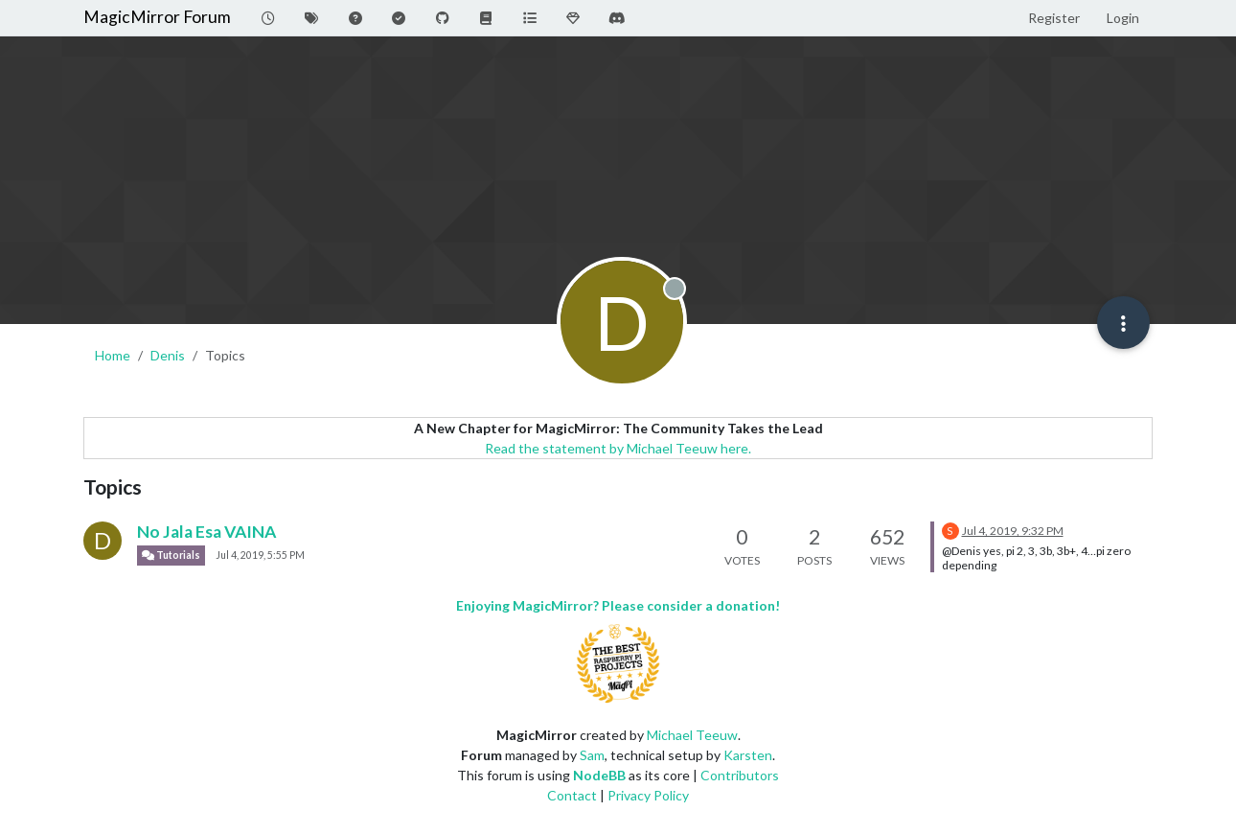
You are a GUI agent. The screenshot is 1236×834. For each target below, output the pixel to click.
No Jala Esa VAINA (206, 531)
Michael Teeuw (692, 735)
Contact (572, 795)
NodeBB (599, 775)
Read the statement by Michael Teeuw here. (618, 448)
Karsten (747, 755)
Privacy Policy (648, 795)
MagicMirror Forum (157, 17)
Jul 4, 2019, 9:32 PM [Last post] (1013, 530)
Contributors (739, 775)
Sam (592, 755)
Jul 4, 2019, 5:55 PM (260, 555)
